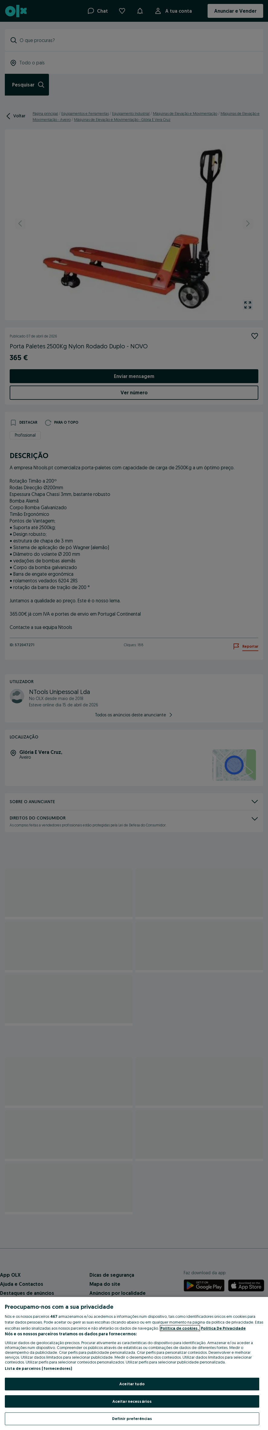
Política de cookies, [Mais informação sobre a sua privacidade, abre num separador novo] (179, 1328)
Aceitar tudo (132, 1383)
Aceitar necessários (132, 1401)
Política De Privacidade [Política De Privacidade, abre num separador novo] (223, 1328)
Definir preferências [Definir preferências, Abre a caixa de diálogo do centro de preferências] (132, 1418)
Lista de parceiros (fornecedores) (38, 1368)
